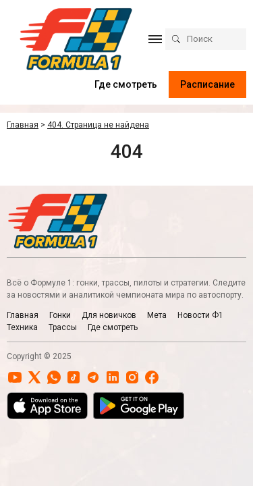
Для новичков (109, 315)
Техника (22, 327)
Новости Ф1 (200, 315)
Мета (157, 315)
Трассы (63, 327)
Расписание (207, 84)
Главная (22, 315)
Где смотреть (125, 84)
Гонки (60, 315)
